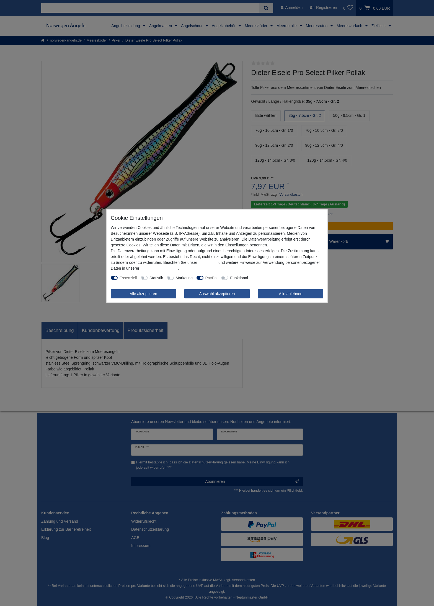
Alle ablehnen (291, 293)
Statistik (156, 277)
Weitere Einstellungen (271, 277)
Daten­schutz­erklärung (159, 268)
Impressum (207, 262)
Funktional (239, 277)
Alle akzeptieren (143, 293)
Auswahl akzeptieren (217, 293)
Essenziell (128, 277)
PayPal (211, 277)
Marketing (184, 277)
